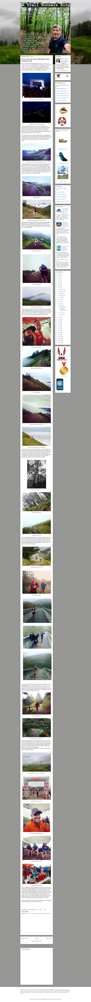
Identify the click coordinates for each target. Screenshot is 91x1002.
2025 (59, 276)
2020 (59, 283)
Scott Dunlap (29, 909)
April (60, 303)
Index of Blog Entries (60, 236)
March (60, 305)
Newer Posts (24, 938)
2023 (59, 278)
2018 (59, 287)
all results (46, 897)
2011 (59, 328)
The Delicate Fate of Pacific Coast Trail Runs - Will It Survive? (65, 211)
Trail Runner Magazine (61, 194)
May (60, 301)
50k (30, 913)
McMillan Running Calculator (62, 201)
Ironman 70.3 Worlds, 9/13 (62, 98)
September (61, 295)
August (60, 297)
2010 (59, 330)
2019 (59, 285)
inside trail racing (35, 913)
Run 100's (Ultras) (60, 192)
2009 (59, 332)
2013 (59, 325)
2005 (59, 340)
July (60, 299)
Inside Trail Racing (25, 67)
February (61, 312)
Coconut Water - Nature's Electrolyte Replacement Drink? (65, 249)
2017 (59, 317)
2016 (59, 319)
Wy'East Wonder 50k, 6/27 (62, 91)
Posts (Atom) (39, 945)
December (61, 289)
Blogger (59, 999)
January (61, 314)
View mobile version (37, 941)
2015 (59, 321)
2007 (59, 336)
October (61, 293)
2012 (59, 327)
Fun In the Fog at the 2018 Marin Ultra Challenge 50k (62, 308)
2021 (59, 281)
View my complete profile (61, 70)
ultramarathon (42, 913)
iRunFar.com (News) (60, 199)
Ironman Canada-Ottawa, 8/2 (62, 95)
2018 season (26, 913)
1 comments (39, 909)
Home (36, 938)
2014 (59, 323)
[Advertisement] (36, 925)
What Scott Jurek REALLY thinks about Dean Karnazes (65, 223)
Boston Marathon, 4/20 (61, 88)
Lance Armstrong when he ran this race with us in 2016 (39, 685)
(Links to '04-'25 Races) (61, 100)
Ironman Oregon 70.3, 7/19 (62, 93)
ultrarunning (47, 913)
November (61, 291)
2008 (59, 334)
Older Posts (49, 938)
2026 (59, 274)
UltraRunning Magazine (61, 196)
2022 (59, 280)
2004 (59, 342)
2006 (59, 338)
